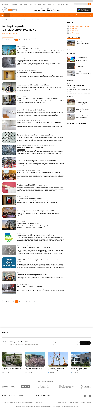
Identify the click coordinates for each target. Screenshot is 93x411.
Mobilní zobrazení (62, 402)
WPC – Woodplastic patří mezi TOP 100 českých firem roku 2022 (35, 211)
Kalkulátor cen (61, 4)
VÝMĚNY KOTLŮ (74, 28)
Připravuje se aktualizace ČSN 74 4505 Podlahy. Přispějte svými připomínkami (39, 122)
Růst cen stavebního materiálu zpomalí (28, 48)
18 (21, 40)
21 (29, 40)
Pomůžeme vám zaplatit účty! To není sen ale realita (31, 185)
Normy (44, 4)
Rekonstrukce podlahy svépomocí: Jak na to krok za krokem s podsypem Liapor (82, 109)
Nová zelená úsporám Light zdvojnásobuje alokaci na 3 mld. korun (35, 235)
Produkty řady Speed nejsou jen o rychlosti (29, 286)
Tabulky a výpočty (28, 4)
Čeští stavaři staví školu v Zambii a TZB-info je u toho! (82, 42)
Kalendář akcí (14, 4)
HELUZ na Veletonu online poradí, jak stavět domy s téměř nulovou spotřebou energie (39, 260)
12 (6, 40)
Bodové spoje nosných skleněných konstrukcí (30, 147)
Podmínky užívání (74, 402)
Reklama (12, 395)
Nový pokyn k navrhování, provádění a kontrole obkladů (32, 61)
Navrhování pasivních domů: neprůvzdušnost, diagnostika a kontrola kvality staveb (79, 93)
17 (19, 40)
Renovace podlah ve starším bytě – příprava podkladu (82, 116)
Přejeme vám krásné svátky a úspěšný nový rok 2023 (32, 275)
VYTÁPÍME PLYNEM (75, 33)
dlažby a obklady (23, 19)
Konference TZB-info (43, 395)
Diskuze (20, 4)
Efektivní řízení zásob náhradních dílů (76, 85)
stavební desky (45, 19)
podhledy (11, 19)
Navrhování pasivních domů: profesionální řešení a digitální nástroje (79, 89)
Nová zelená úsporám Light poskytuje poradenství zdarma (33, 85)
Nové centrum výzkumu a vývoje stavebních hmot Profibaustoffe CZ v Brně (38, 98)
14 (11, 40)
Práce (35, 4)
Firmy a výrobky (5, 4)
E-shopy (54, 4)
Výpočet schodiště (80, 66)
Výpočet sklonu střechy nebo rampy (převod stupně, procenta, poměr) (83, 73)
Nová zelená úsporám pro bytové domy (28, 223)
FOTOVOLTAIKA (74, 30)
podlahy (5, 19)
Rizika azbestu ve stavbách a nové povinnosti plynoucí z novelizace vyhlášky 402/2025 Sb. (82, 102)
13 (9, 40)
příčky (16, 19)
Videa (49, 4)
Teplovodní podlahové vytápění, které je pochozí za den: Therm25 (35, 135)
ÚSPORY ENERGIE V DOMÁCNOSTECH (79, 26)
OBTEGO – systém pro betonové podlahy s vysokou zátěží (33, 248)
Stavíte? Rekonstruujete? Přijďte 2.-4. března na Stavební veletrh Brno (37, 161)
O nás (4, 395)
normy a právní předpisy (34, 19)
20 (26, 40)
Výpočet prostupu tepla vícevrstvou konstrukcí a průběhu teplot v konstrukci (82, 59)
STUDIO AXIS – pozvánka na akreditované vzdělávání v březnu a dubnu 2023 (38, 172)
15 (14, 40)
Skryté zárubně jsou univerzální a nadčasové (29, 72)
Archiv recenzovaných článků (9, 33)
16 (16, 40)
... (31, 40)
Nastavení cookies (86, 402)
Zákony (39, 4)
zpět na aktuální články (8, 37)
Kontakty (21, 395)
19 (24, 40)
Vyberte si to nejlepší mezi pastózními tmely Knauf (31, 110)
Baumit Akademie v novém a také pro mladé (29, 198)
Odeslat (85, 343)
